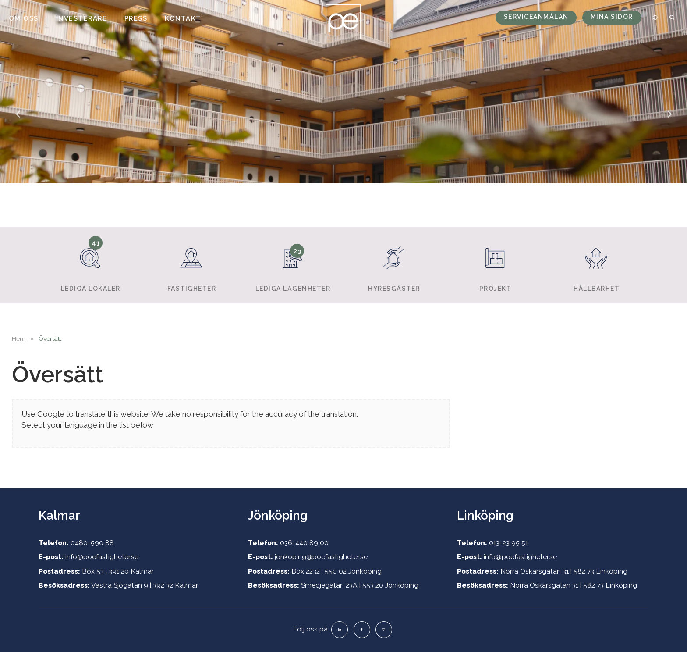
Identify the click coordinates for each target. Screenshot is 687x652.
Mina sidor (612, 16)
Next (669, 120)
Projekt (495, 264)
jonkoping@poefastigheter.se (321, 556)
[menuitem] (653, 18)
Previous (17, 120)
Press (136, 18)
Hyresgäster (394, 264)
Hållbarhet (596, 264)
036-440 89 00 (304, 542)
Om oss (24, 18)
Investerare (81, 18)
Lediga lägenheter (292, 264)
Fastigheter (191, 264)
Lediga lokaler (90, 263)
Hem (18, 338)
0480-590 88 (92, 542)
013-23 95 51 (508, 542)
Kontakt (183, 18)
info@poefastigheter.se (101, 556)
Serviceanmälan (536, 16)
